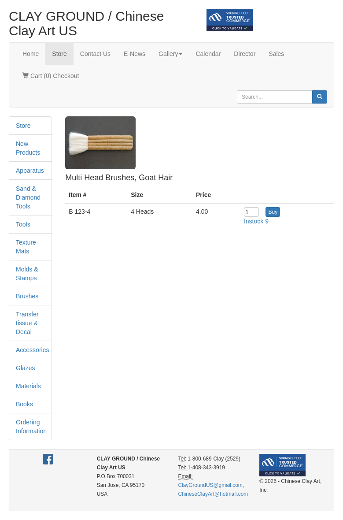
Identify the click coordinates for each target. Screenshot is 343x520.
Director (244, 53)
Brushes (27, 296)
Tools (23, 224)
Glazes (25, 367)
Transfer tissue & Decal (27, 323)
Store (59, 53)
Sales (276, 53)
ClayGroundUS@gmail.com (210, 485)
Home (30, 53)
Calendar (208, 53)
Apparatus (30, 170)
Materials (28, 386)
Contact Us (95, 53)
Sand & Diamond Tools (28, 197)
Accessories (32, 349)
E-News (134, 53)
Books (24, 404)
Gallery (170, 53)
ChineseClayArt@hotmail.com (213, 494)
